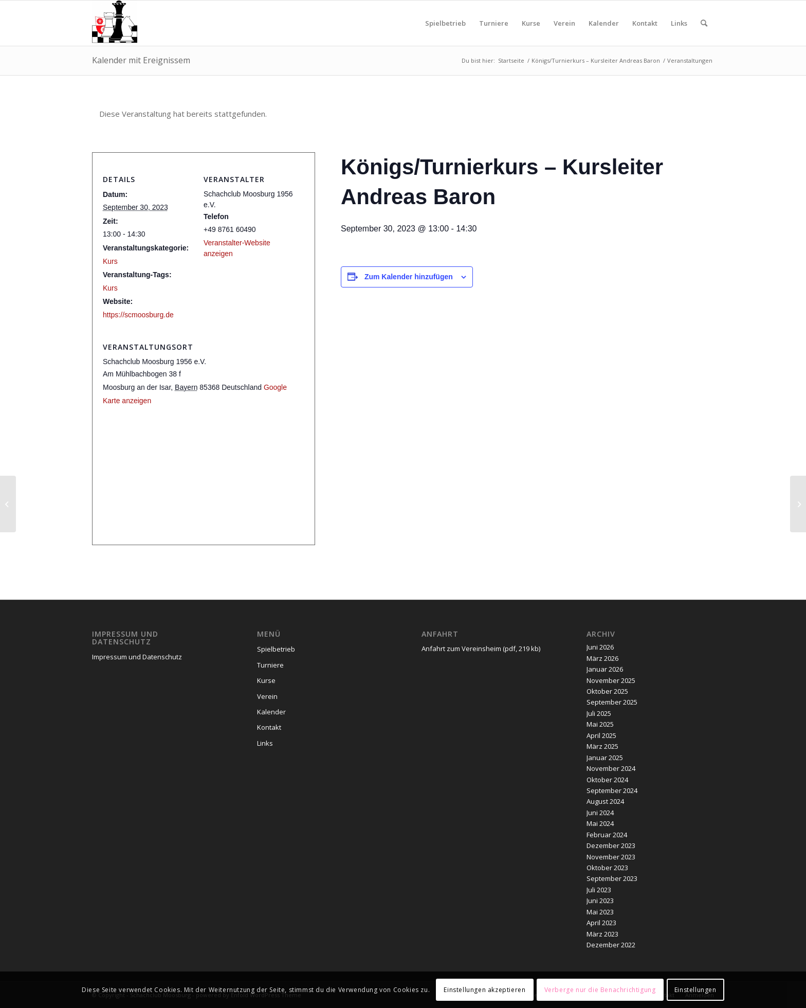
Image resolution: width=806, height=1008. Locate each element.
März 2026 (602, 658)
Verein (267, 696)
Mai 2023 (600, 911)
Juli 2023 (599, 889)
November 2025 (611, 680)
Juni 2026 (600, 647)
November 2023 (611, 856)
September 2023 (612, 878)
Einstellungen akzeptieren (484, 989)
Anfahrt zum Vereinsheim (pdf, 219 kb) (481, 648)
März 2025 (602, 746)
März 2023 (602, 934)
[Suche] (704, 23)
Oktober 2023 (607, 867)
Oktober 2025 (607, 691)
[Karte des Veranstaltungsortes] (203, 477)
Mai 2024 (600, 823)
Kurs (110, 261)
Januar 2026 (605, 669)
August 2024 (605, 801)
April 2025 (601, 735)
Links (265, 743)
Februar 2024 (607, 834)
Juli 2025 (599, 713)
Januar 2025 (605, 757)
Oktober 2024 (607, 779)
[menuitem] (445, 23)
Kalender (271, 711)
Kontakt (269, 727)
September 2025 (612, 702)
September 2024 (612, 790)
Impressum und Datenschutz (137, 656)
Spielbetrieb (276, 649)
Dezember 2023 (611, 845)
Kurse (266, 680)
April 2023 (601, 922)
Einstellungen (695, 989)
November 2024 (611, 768)
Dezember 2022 (611, 944)
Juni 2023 (600, 900)
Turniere (270, 665)
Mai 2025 (600, 724)
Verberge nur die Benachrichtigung (600, 989)
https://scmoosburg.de (138, 315)
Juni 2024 (600, 812)
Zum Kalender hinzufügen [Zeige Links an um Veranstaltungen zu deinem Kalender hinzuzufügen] (408, 277)
